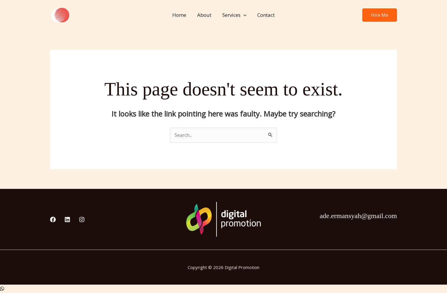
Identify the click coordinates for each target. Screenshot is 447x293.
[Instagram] (82, 220)
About (205, 15)
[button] (243, 15)
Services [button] (234, 15)
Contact (264, 15)
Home (181, 15)
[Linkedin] (67, 220)
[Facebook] (53, 220)
